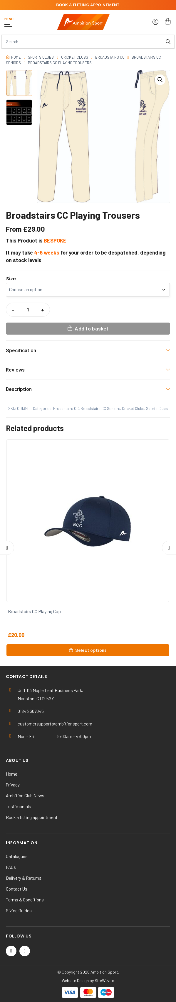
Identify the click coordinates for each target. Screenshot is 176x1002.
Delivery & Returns (23, 878)
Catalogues (17, 856)
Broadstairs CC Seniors (100, 408)
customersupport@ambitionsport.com (55, 723)
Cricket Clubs (74, 57)
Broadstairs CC (110, 57)
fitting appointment (88, 5)
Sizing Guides (19, 910)
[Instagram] (24, 951)
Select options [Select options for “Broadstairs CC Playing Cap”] (91, 650)
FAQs (11, 867)
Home (16, 57)
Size (11, 279)
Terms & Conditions (25, 899)
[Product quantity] (28, 310)
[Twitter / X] (11, 951)
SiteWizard (104, 980)
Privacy (13, 784)
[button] (160, 79)
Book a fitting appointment (32, 817)
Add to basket (91, 328)
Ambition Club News (25, 795)
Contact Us (16, 888)
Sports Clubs (41, 57)
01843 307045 (31, 711)
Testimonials (18, 806)
